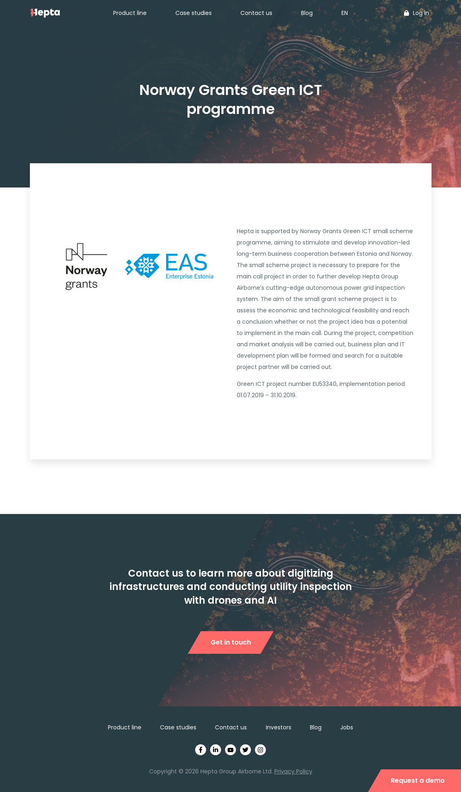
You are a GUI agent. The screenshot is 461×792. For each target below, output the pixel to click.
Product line (130, 13)
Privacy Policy (293, 771)
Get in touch (231, 642)
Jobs (346, 727)
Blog (307, 13)
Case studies (193, 13)
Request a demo (418, 780)
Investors (278, 727)
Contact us (256, 13)
